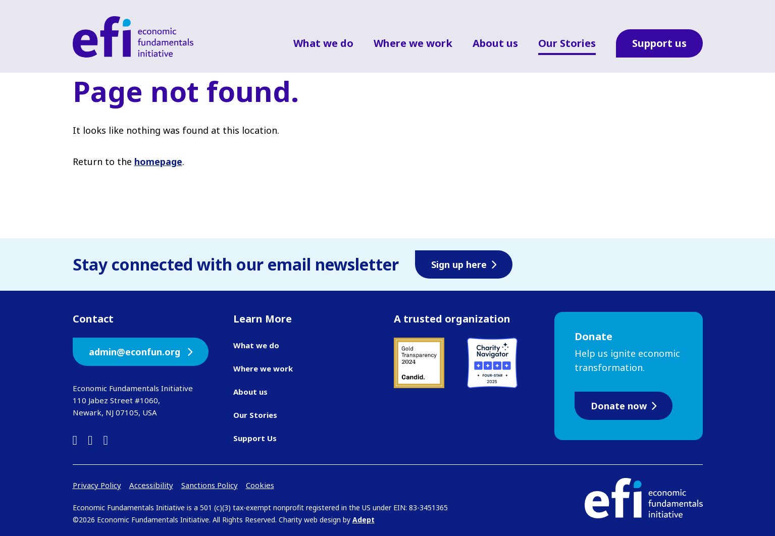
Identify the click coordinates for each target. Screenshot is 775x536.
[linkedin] (75, 440)
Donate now (619, 406)
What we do (323, 43)
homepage (158, 161)
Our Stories (567, 43)
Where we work (413, 43)
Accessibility (151, 485)
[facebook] (90, 440)
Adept (363, 519)
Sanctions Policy (209, 485)
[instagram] (106, 440)
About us (495, 43)
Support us (659, 43)
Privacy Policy (97, 485)
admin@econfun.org (136, 352)
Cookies (260, 485)
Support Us (255, 438)
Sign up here (459, 264)
